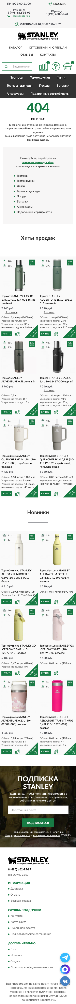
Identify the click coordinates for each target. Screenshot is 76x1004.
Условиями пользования (46, 835)
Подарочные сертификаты (49, 93)
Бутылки (63, 85)
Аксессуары (15, 93)
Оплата (15, 895)
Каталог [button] (15, 47)
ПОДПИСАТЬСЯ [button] (38, 823)
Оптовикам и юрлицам (48, 47)
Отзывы (26, 54)
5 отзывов (11, 312)
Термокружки (40, 77)
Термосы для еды (19, 85)
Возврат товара (21, 901)
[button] (18, 16)
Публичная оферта (23, 928)
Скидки (15, 961)
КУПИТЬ (7, 334)
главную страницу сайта (38, 162)
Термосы (17, 77)
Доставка (17, 889)
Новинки (16, 955)
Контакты (48, 54)
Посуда (44, 85)
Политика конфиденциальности (32, 967)
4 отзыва (49, 390)
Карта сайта (18, 922)
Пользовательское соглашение (31, 934)
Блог (14, 949)
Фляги (61, 77)
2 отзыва (49, 312)
